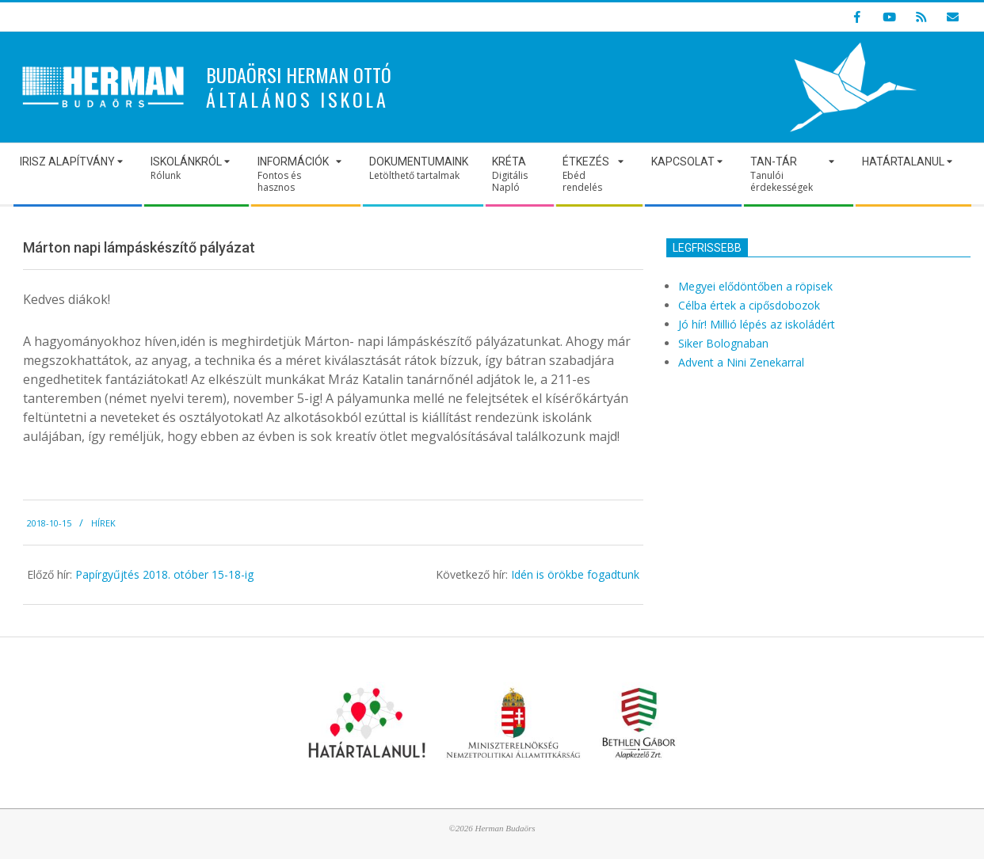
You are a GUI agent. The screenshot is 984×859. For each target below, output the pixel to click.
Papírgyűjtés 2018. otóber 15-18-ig (164, 574)
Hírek (103, 523)
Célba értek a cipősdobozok (749, 305)
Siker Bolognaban (723, 343)
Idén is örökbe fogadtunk (575, 574)
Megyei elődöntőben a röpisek (755, 286)
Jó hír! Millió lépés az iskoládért (756, 324)
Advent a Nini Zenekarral (741, 362)
